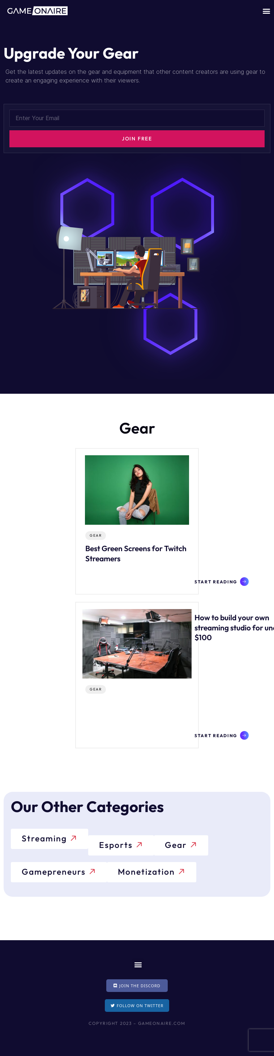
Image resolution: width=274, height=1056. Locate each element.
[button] (266, 11)
